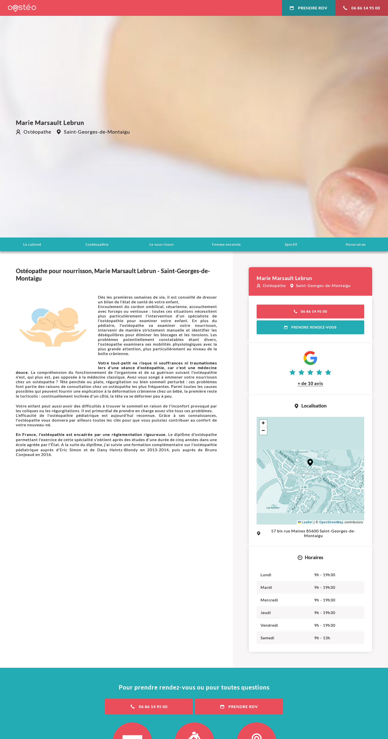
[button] (310, 462)
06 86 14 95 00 (361, 7)
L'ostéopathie (97, 244)
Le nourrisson (161, 244)
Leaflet (305, 522)
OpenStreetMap (331, 522)
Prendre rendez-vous (310, 327)
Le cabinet (32, 244)
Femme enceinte (226, 244)
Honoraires (356, 244)
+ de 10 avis (310, 383)
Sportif (291, 244)
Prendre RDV (308, 7)
